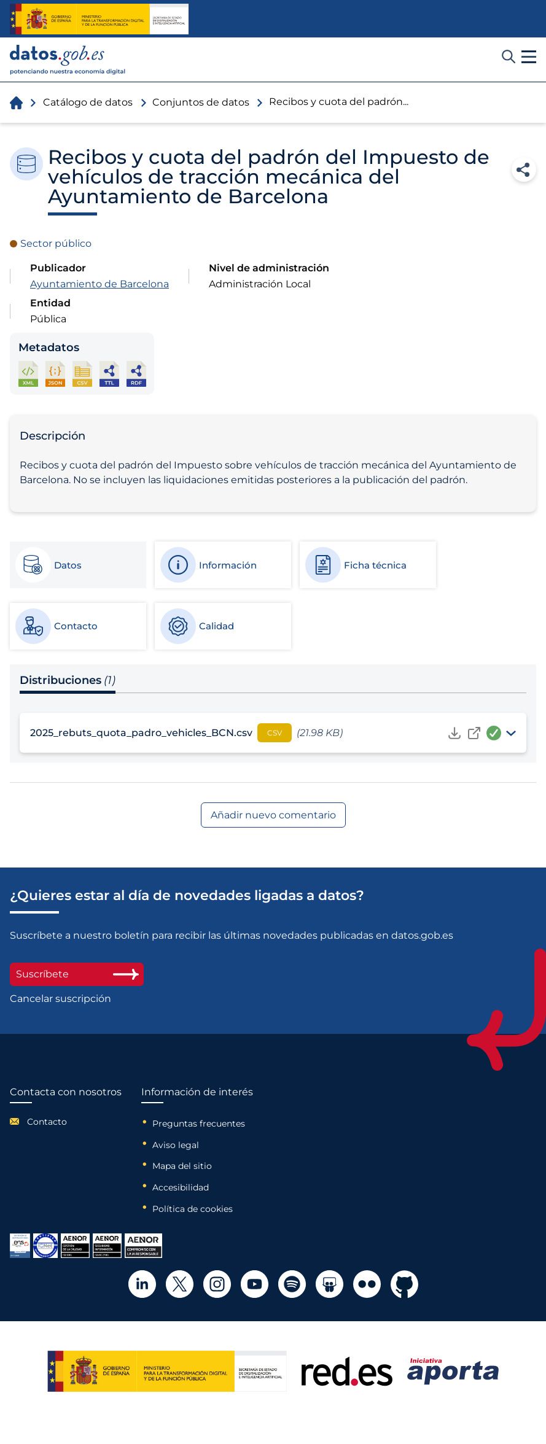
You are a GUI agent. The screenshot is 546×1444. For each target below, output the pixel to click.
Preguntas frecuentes (198, 1123)
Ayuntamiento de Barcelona (99, 284)
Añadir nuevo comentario (273, 815)
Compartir (524, 169)
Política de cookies (192, 1208)
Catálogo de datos (88, 102)
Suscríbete (77, 974)
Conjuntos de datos (200, 102)
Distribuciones (67, 680)
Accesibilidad (180, 1187)
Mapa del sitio (182, 1165)
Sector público (56, 243)
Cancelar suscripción (60, 998)
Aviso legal (175, 1145)
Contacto (47, 1121)
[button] (528, 57)
